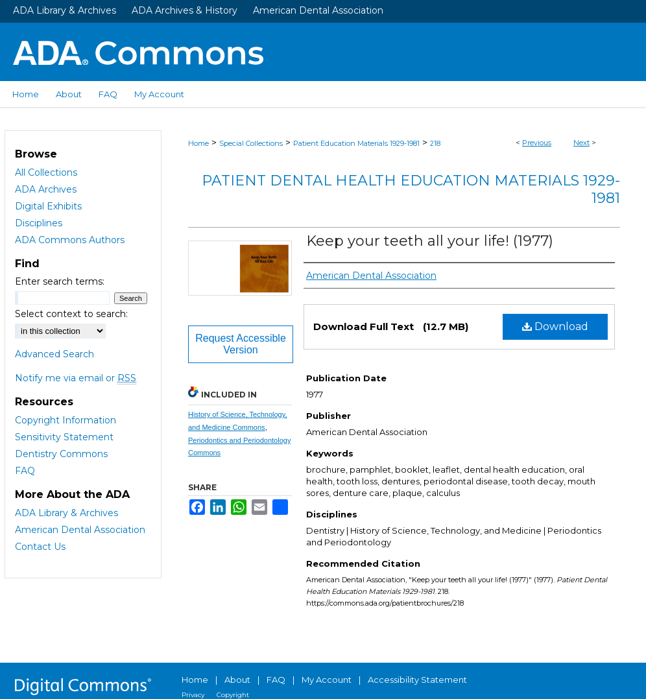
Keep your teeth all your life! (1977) (429, 241)
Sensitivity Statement (64, 437)
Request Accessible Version (240, 344)
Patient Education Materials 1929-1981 (356, 143)
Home (198, 143)
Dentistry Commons (61, 454)
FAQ (25, 471)
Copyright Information (65, 420)
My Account (327, 679)
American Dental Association (318, 10)
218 (435, 143)
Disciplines (38, 223)
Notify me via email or (75, 378)
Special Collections (251, 143)
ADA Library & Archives (64, 10)
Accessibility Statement (417, 679)
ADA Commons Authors (70, 240)
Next (581, 142)
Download (555, 326)
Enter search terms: (59, 281)
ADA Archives (46, 189)
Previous (536, 142)
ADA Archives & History (184, 10)
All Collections (46, 172)
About (237, 679)
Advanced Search (54, 354)
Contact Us (40, 546)
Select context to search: (71, 314)
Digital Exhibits (48, 206)
